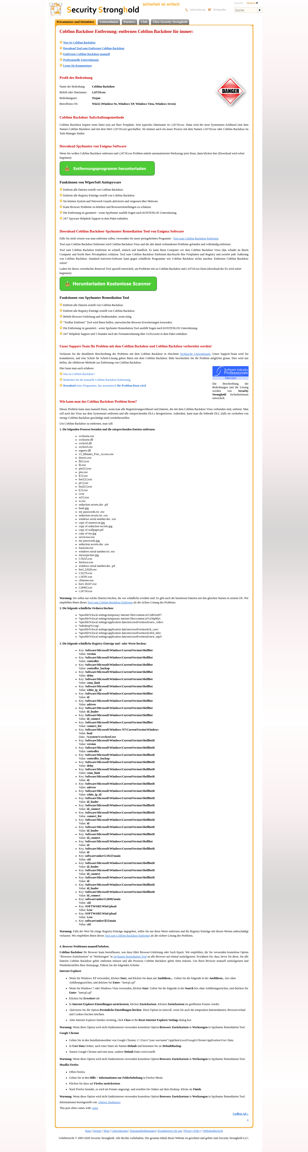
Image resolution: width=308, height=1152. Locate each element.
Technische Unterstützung (195, 354)
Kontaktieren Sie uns (170, 1131)
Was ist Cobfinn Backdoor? (79, 374)
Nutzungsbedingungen (143, 1131)
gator (95, 1108)
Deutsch (252, 2)
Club (144, 22)
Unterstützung (119, 1131)
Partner (97, 1131)
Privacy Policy (192, 1131)
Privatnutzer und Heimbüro (75, 22)
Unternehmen (109, 22)
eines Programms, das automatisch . (105, 385)
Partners (129, 22)
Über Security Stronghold (170, 22)
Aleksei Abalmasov (109, 1102)
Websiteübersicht (213, 1131)
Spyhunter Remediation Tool (130, 956)
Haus (88, 1131)
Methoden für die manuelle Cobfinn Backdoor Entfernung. (97, 380)
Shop (106, 1131)
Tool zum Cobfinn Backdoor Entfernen (195, 238)
